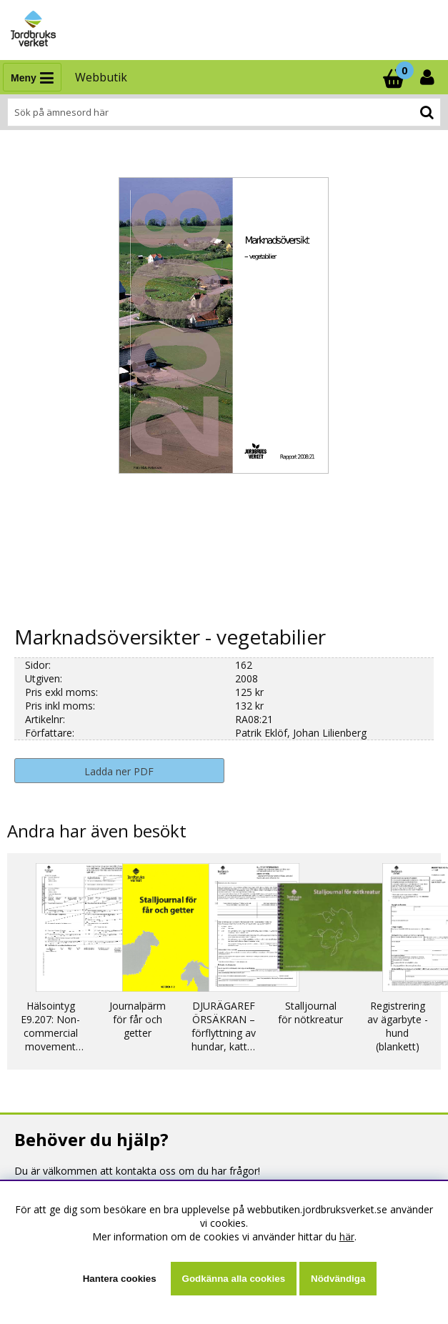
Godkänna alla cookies (233, 1278)
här (346, 1236)
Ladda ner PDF (119, 771)
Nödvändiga (338, 1278)
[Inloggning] (429, 77)
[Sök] (224, 112)
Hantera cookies (119, 1278)
